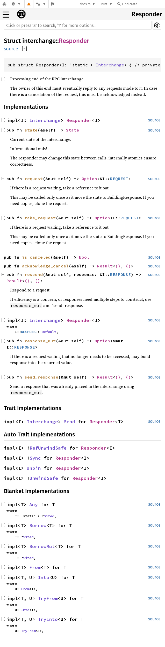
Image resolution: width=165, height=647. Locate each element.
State (72, 130)
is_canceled (36, 257)
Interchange (110, 64)
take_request (40, 217)
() (117, 265)
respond (34, 274)
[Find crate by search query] (143, 4)
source (11, 49)
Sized (49, 516)
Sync (35, 458)
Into (43, 577)
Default (49, 331)
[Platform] (40, 4)
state (31, 130)
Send (69, 422)
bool (84, 257)
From (35, 567)
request (34, 178)
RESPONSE (120, 274)
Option (89, 178)
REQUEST (119, 178)
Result (105, 265)
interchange (39, 40)
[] (24, 49)
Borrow (37, 525)
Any (33, 504)
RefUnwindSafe (48, 448)
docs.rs (85, 4)
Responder (147, 14)
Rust (104, 4)
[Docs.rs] (4, 4)
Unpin (34, 468)
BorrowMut (42, 546)
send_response (41, 377)
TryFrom (48, 598)
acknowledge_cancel (45, 265)
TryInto (48, 619)
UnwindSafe (44, 478)
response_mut (40, 340)
